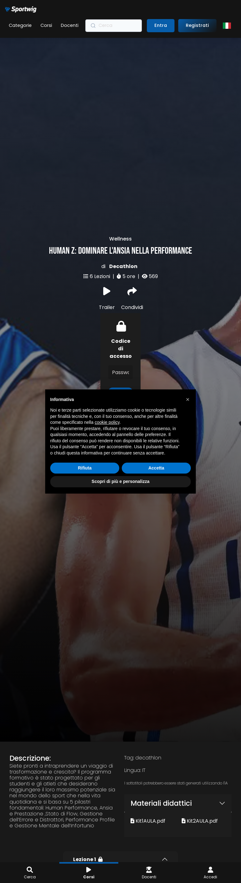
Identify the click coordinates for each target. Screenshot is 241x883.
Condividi (132, 266)
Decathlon (123, 233)
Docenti (69, 25)
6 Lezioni (100, 243)
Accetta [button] (156, 467)
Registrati (197, 25)
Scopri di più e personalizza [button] (120, 481)
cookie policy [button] (107, 422)
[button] (188, 399)
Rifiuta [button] (85, 467)
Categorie (20, 25)
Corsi (46, 25)
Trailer (107, 266)
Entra (160, 25)
